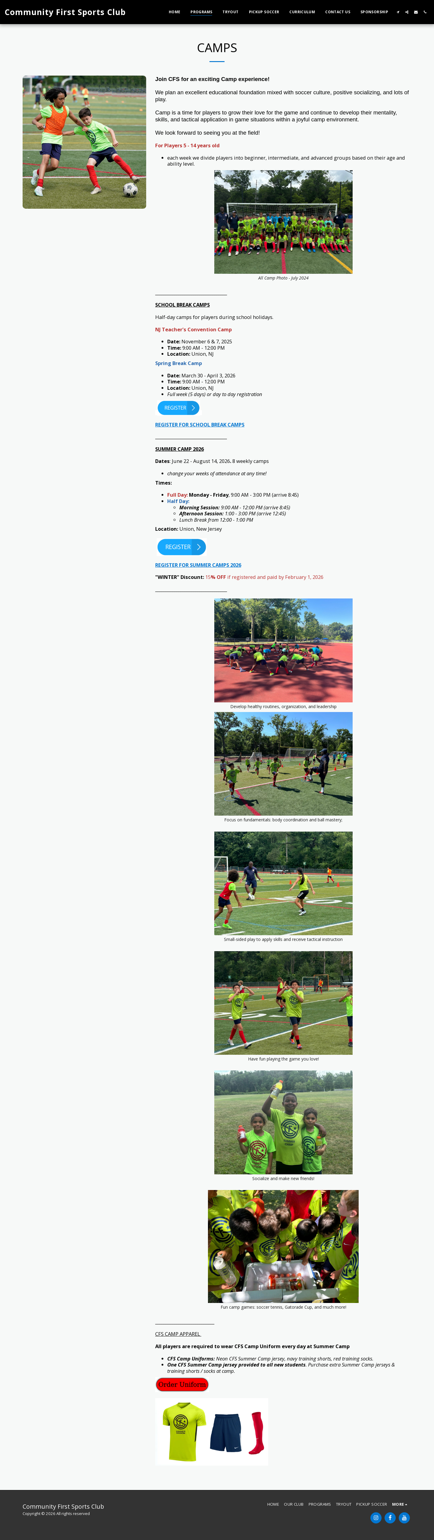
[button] (398, 12)
